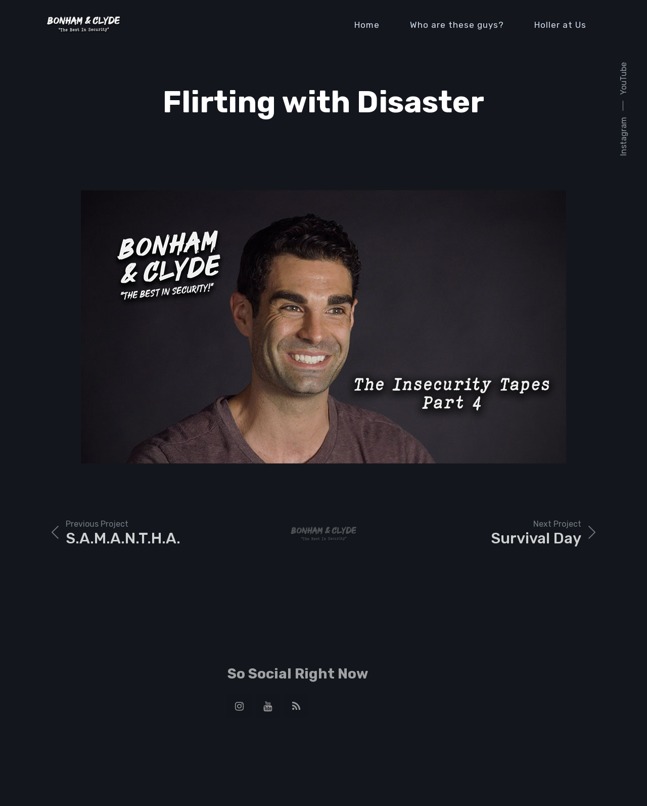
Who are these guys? (457, 25)
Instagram (623, 136)
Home (367, 25)
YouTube (623, 78)
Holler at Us (560, 25)
